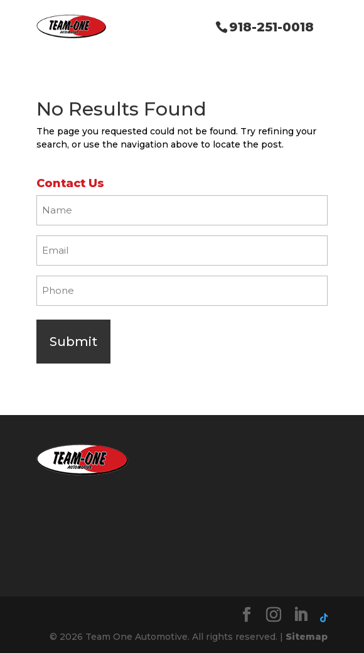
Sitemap (307, 636)
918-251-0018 (271, 27)
